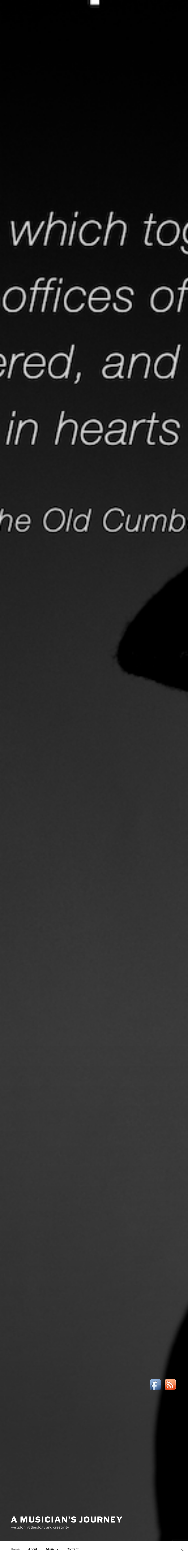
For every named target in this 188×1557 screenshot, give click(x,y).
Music (52, 1549)
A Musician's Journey (67, 1520)
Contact (73, 1549)
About (32, 1549)
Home (15, 1549)
